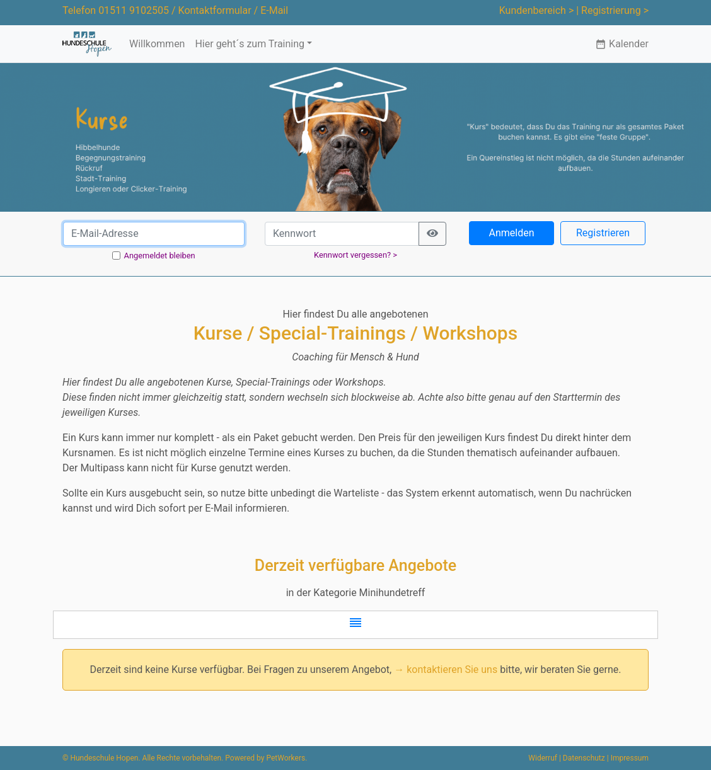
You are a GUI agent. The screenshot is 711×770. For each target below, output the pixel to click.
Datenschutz (584, 758)
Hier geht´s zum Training (249, 44)
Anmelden (511, 233)
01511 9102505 (133, 10)
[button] (355, 624)
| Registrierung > (612, 10)
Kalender (622, 44)
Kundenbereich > (536, 10)
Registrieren (603, 233)
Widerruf (542, 758)
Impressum (630, 758)
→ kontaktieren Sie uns (445, 669)
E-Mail (274, 10)
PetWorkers (285, 758)
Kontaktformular (214, 10)
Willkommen (157, 44)
